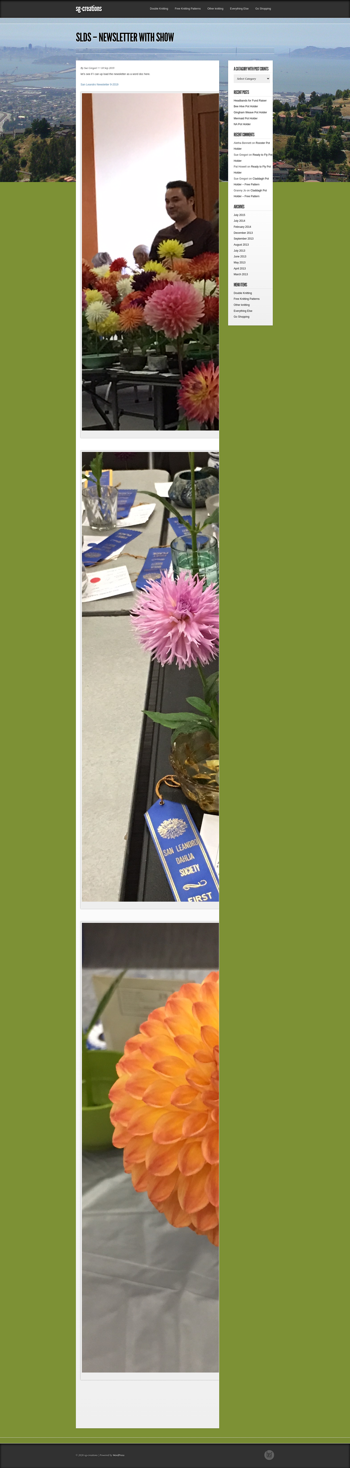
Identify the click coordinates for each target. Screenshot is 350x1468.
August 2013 (241, 244)
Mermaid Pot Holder (246, 118)
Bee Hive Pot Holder (246, 106)
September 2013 (244, 238)
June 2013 (240, 256)
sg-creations (89, 8)
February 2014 (242, 226)
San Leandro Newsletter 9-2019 (99, 84)
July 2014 (239, 220)
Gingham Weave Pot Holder (250, 112)
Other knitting (215, 8)
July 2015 (239, 215)
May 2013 (240, 262)
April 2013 (240, 268)
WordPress (118, 1455)
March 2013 (241, 274)
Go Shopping (263, 8)
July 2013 (239, 250)
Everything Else (239, 8)
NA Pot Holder (242, 124)
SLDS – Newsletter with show (125, 37)
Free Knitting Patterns (188, 8)
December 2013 (243, 232)
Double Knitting (159, 8)
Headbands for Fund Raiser (250, 100)
